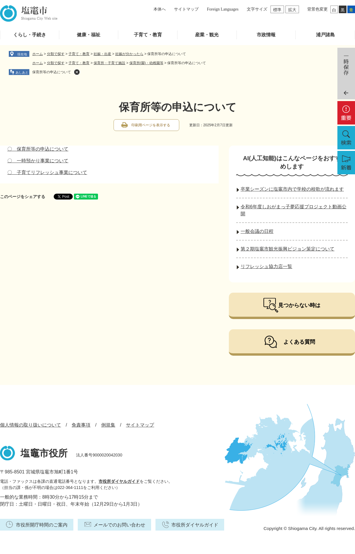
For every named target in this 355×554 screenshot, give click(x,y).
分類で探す (56, 54)
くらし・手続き (29, 34)
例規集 (108, 424)
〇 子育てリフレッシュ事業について (47, 172)
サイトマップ (186, 9)
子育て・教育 (148, 34)
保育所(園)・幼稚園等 (146, 63)
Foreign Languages (223, 9)
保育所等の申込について (51, 72)
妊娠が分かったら (129, 54)
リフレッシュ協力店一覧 (266, 266)
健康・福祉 (88, 34)
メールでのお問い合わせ (119, 524)
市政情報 (266, 34)
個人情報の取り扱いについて (30, 424)
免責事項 (81, 424)
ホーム (37, 54)
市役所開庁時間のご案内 (41, 524)
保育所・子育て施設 (109, 63)
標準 (277, 9)
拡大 (292, 9)
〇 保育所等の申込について (37, 148)
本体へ (159, 9)
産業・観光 (207, 34)
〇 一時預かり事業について (37, 160)
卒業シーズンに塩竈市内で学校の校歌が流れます (292, 189)
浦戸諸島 (325, 34)
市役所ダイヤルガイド (119, 481)
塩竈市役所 (44, 453)
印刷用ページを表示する (150, 125)
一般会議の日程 (257, 231)
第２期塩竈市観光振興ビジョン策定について (287, 248)
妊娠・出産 (102, 54)
